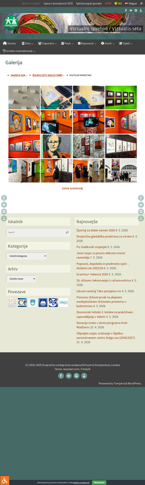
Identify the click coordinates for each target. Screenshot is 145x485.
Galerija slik (18, 75)
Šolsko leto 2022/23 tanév (47, 75)
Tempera (119, 383)
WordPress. (134, 383)
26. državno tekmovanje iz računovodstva (103, 280)
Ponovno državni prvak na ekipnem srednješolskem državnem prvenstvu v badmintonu (101, 301)
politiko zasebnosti (81, 482)
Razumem (99, 482)
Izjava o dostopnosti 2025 (58, 3)
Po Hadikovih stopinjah (91, 247)
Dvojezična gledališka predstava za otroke (104, 236)
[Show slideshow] (72, 188)
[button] (72, 23)
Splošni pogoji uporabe (89, 3)
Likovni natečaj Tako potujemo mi (98, 291)
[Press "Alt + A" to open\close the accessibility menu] (4, 480)
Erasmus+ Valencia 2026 (92, 274)
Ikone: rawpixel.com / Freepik (72, 369)
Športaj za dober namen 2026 (95, 230)
